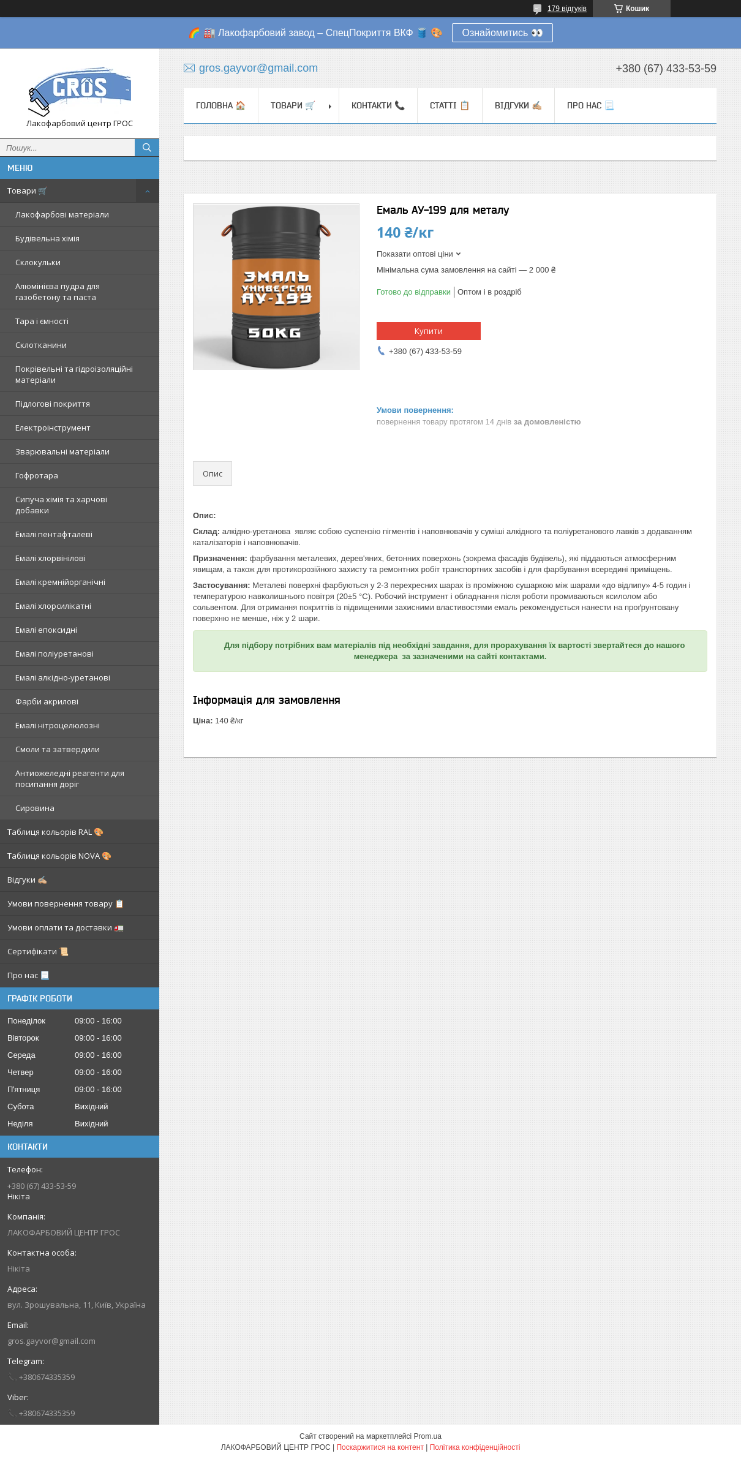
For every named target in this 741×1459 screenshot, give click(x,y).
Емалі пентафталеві (53, 534)
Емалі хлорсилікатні (53, 605)
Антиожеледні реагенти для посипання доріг (69, 778)
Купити (429, 330)
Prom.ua (428, 1436)
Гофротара (36, 475)
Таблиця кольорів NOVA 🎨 (59, 855)
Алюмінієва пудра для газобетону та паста (57, 292)
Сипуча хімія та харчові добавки (61, 505)
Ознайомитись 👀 (502, 33)
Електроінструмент (53, 427)
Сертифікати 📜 (38, 951)
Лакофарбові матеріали (62, 214)
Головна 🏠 (221, 105)
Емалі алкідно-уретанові (62, 677)
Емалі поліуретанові (54, 653)
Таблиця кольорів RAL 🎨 (55, 831)
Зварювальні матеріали (62, 451)
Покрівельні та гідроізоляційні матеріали (74, 374)
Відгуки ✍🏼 (27, 879)
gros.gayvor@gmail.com (51, 1340)
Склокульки (38, 262)
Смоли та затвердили (57, 749)
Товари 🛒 (27, 190)
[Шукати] (147, 147)
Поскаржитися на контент (379, 1447)
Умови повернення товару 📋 (65, 903)
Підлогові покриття (52, 403)
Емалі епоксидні (46, 629)
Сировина (35, 807)
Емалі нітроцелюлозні (57, 725)
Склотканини (41, 344)
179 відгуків (567, 8)
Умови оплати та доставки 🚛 (65, 927)
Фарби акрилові (46, 701)
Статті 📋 (450, 105)
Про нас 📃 (28, 975)
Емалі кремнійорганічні (60, 581)
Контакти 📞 (378, 105)
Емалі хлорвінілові (50, 558)
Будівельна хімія (47, 238)
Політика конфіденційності (475, 1447)
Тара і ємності (42, 320)
